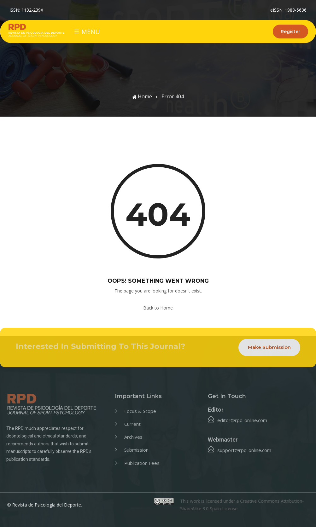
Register (290, 31)
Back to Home (158, 308)
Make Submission (269, 347)
